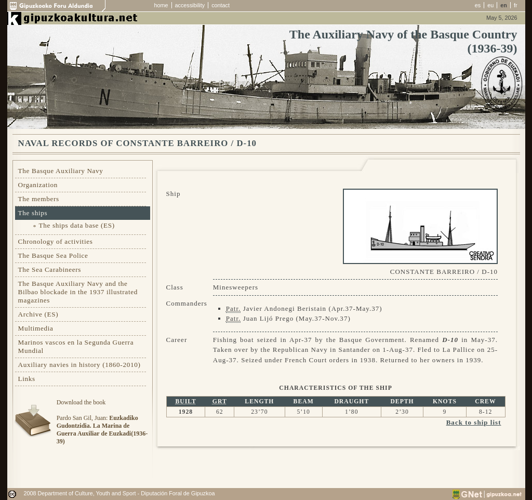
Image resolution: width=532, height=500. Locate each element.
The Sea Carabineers (50, 269)
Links (26, 379)
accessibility (190, 5)
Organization (38, 185)
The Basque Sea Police (53, 255)
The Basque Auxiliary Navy (60, 171)
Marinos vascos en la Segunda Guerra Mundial (76, 346)
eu (490, 5)
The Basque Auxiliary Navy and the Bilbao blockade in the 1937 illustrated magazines (78, 292)
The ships (33, 213)
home (161, 5)
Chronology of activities (55, 241)
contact (220, 5)
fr (515, 5)
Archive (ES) (38, 314)
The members (38, 199)
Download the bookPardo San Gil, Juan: (102, 422)
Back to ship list (473, 422)
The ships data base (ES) (77, 225)
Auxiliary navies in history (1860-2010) (79, 365)
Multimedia (36, 328)
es (478, 5)
